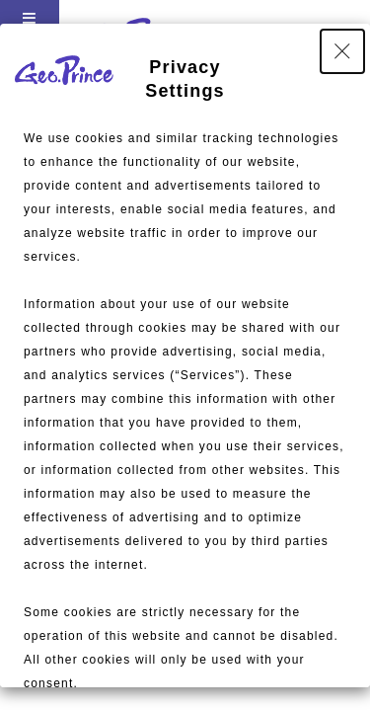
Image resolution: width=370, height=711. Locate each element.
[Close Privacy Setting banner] (342, 51)
